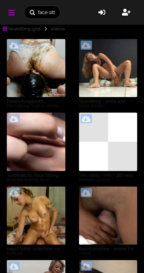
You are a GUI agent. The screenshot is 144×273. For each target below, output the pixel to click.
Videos (53, 28)
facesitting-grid (21, 28)
